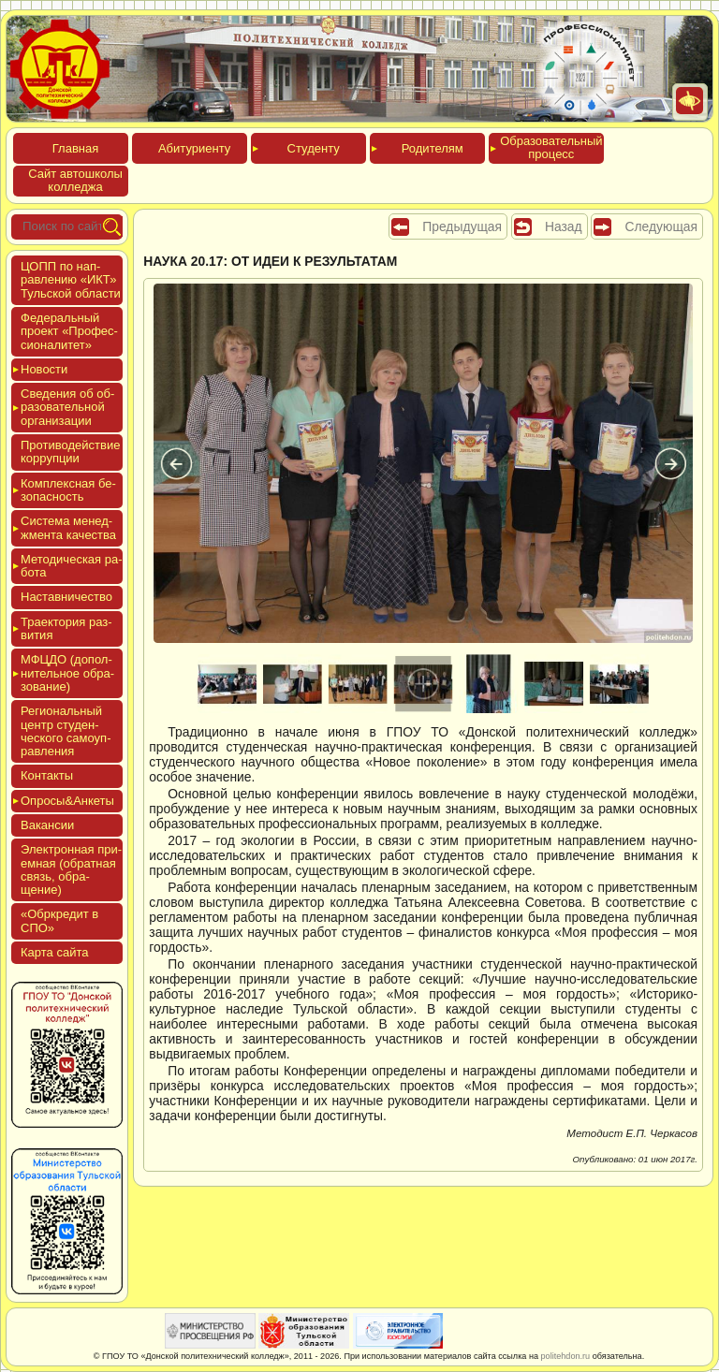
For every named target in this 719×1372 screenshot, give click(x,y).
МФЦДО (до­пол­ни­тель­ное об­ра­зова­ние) (67, 672)
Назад (563, 226)
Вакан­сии (47, 825)
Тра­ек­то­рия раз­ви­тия (66, 628)
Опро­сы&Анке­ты (67, 801)
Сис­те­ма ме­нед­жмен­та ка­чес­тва (68, 527)
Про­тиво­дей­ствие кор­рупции (70, 451)
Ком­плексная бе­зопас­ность (68, 490)
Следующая (660, 226)
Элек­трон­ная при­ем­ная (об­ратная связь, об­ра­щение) (71, 869)
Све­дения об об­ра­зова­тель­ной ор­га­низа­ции (67, 407)
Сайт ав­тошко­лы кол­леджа (75, 180)
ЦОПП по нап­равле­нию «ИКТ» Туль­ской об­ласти (71, 279)
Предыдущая (462, 226)
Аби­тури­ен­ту (194, 148)
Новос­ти (44, 369)
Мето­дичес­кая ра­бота (72, 565)
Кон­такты (47, 775)
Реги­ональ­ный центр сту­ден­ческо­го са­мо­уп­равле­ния (66, 731)
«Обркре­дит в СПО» (59, 920)
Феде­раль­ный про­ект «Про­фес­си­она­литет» (69, 331)
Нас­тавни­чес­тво (66, 597)
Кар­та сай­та (54, 952)
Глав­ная (75, 148)
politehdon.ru (566, 1356)
